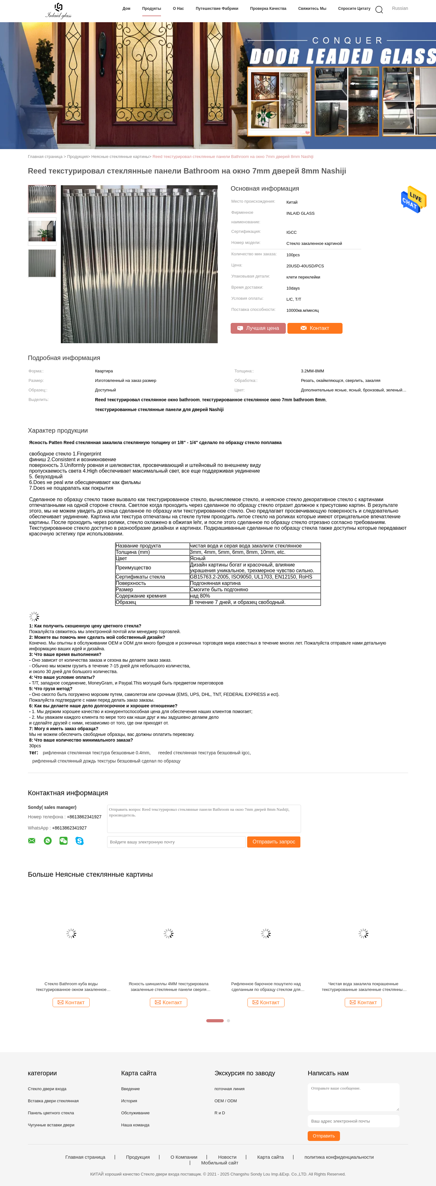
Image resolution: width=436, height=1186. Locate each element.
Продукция (138, 1157)
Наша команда (135, 1125)
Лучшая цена (258, 328)
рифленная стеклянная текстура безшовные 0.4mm (96, 752)
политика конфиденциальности (339, 1157)
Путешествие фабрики (217, 8)
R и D (220, 1113)
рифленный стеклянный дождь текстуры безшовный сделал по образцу (106, 760)
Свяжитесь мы (312, 8)
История (129, 1100)
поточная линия (230, 1088)
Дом (127, 8)
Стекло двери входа (47, 1088)
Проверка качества (268, 8)
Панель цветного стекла (51, 1113)
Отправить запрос (274, 841)
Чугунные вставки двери (51, 1125)
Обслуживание (135, 1113)
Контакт (315, 328)
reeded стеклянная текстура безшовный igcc (203, 752)
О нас (178, 8)
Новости (227, 1157)
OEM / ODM (226, 1100)
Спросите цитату (354, 8)
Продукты (151, 8)
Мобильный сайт (219, 1163)
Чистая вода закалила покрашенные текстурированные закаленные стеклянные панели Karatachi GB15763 (363, 987)
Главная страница (85, 1157)
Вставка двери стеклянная (53, 1100)
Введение (130, 1088)
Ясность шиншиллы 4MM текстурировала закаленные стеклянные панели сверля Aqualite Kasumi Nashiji (168, 987)
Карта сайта (270, 1157)
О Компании (183, 1157)
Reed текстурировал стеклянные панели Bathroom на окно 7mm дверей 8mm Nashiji (232, 156)
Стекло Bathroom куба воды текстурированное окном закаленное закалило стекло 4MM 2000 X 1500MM (71, 987)
